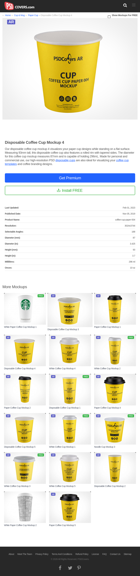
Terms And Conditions (62, 554)
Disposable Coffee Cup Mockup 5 (19, 447)
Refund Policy (82, 554)
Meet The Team (25, 554)
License (95, 554)
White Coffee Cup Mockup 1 (62, 447)
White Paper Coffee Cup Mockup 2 (20, 525)
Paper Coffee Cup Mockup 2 (17, 407)
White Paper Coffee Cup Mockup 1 (20, 327)
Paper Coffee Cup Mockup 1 (107, 327)
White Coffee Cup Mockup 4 (62, 368)
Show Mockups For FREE (125, 15)
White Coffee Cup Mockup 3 (17, 486)
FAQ (104, 554)
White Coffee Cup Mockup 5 (62, 486)
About (11, 554)
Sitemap (127, 554)
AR (11, 22)
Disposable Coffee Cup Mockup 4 (19, 368)
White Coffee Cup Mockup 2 (107, 368)
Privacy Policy (41, 554)
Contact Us (115, 554)
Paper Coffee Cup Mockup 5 (62, 525)
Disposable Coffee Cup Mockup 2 (109, 486)
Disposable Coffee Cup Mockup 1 (64, 407)
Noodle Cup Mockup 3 (104, 447)
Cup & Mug (19, 15)
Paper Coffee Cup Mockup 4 (107, 407)
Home (8, 15)
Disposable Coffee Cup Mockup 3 (63, 329)
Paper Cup (33, 15)
